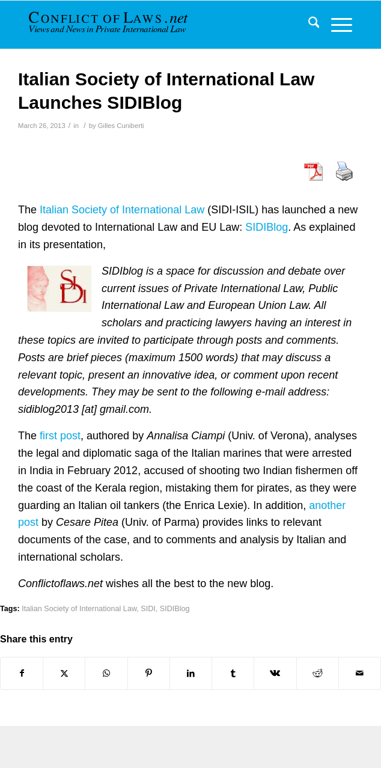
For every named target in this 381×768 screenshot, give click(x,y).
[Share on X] (64, 673)
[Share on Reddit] (317, 673)
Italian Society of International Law (122, 210)
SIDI (148, 609)
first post (60, 436)
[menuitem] (308, 25)
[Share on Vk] (275, 673)
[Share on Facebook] (22, 673)
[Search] (308, 25)
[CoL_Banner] (109, 25)
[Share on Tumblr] (233, 673)
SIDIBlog (266, 227)
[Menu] (335, 25)
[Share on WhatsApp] (106, 673)
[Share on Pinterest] (148, 673)
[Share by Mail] (359, 673)
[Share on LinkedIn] (191, 673)
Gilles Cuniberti (121, 125)
